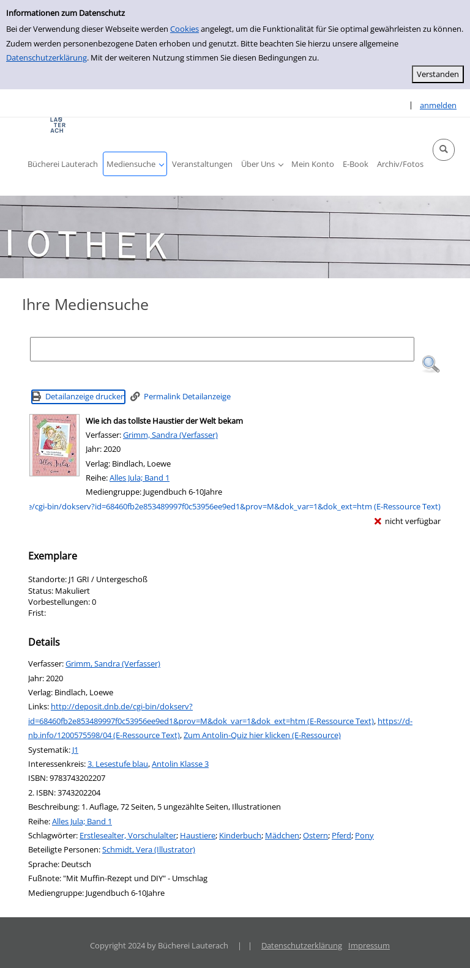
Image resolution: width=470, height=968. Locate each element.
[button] (444, 150)
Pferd (341, 835)
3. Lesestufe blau (118, 763)
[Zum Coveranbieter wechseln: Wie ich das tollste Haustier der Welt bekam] (54, 445)
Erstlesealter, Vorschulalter (128, 835)
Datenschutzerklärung (46, 57)
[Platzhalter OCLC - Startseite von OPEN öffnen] (58, 125)
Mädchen (282, 835)
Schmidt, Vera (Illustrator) (148, 849)
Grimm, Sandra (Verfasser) (170, 434)
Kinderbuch (240, 835)
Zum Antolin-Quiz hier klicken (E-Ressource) (262, 735)
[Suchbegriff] (222, 349)
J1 (75, 749)
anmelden (438, 105)
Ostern (315, 835)
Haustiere (197, 835)
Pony (364, 835)
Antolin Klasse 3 (180, 763)
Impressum (369, 945)
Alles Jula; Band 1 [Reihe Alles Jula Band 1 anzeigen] (140, 477)
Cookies (184, 28)
